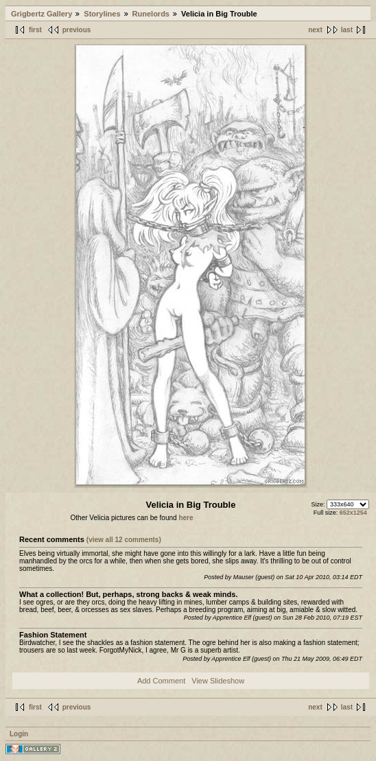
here (185, 518)
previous (76, 30)
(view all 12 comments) (123, 539)
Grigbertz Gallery (41, 14)
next (315, 30)
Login (19, 734)
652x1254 (353, 512)
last (347, 30)
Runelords (150, 14)
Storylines (102, 14)
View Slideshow (217, 681)
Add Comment (161, 681)
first (35, 30)
